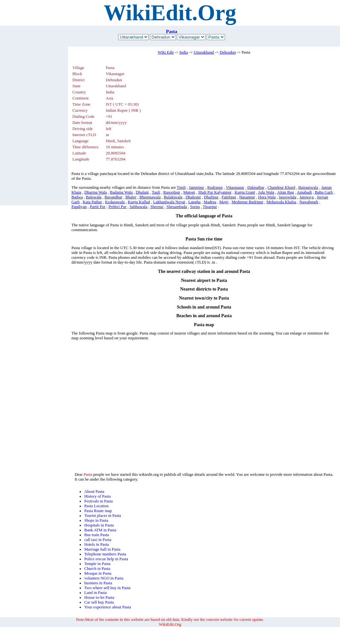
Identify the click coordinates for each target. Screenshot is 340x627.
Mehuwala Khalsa (281, 202)
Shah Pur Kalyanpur (214, 192)
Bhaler (131, 197)
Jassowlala (287, 197)
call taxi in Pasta (97, 539)
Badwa (77, 197)
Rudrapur (214, 187)
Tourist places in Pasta (102, 515)
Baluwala (93, 197)
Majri (223, 202)
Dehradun (228, 52)
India (183, 52)
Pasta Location (96, 506)
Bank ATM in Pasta (100, 530)
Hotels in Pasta (96, 544)
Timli (181, 187)
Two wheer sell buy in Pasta (107, 588)
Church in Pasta (97, 568)
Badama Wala (121, 192)
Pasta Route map (98, 511)
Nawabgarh (308, 202)
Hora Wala (267, 197)
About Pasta (94, 491)
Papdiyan (79, 207)
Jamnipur (196, 187)
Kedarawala (115, 202)
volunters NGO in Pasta (103, 578)
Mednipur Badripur (247, 202)
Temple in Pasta (97, 564)
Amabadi (304, 192)
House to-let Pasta (99, 597)
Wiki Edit (166, 52)
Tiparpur (210, 207)
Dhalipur (211, 197)
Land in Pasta (95, 592)
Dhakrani (193, 197)
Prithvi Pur (117, 207)
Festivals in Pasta (98, 501)
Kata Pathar (92, 202)
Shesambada (177, 207)
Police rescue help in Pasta (106, 559)
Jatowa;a (306, 197)
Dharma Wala (95, 192)
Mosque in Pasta (97, 573)
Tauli (156, 192)
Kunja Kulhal (139, 202)
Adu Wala (266, 192)
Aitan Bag (285, 192)
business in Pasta (98, 583)
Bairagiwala (308, 187)
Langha (194, 202)
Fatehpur (229, 197)
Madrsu (210, 202)
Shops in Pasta (96, 520)
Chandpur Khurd (281, 187)
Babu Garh (324, 192)
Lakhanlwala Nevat (169, 202)
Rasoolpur (171, 192)
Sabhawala (138, 207)
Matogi (189, 192)
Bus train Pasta (96, 535)
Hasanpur (247, 197)
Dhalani (142, 192)
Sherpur (156, 207)
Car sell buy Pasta (99, 602)
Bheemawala (150, 197)
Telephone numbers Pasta (105, 554)
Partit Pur (98, 207)
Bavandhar (113, 197)
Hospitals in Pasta (99, 525)
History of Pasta (97, 496)
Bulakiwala (173, 197)
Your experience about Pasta (107, 607)
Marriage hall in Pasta (102, 549)
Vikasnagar (235, 187)
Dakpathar (255, 187)
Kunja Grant (245, 192)
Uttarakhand (204, 52)
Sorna (195, 207)
